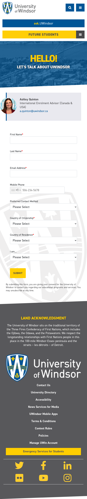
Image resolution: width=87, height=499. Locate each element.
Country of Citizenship (22, 218)
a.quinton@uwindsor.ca (34, 111)
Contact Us (43, 385)
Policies (43, 436)
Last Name (16, 151)
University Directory (43, 392)
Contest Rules (43, 429)
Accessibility (43, 400)
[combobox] (16, 190)
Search (70, 7)
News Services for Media (43, 407)
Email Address (18, 168)
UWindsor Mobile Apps (43, 414)
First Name (16, 134)
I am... (13, 251)
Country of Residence (22, 235)
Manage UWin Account (43, 443)
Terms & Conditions (43, 421)
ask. (43, 23)
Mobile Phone (17, 184)
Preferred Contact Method (24, 201)
